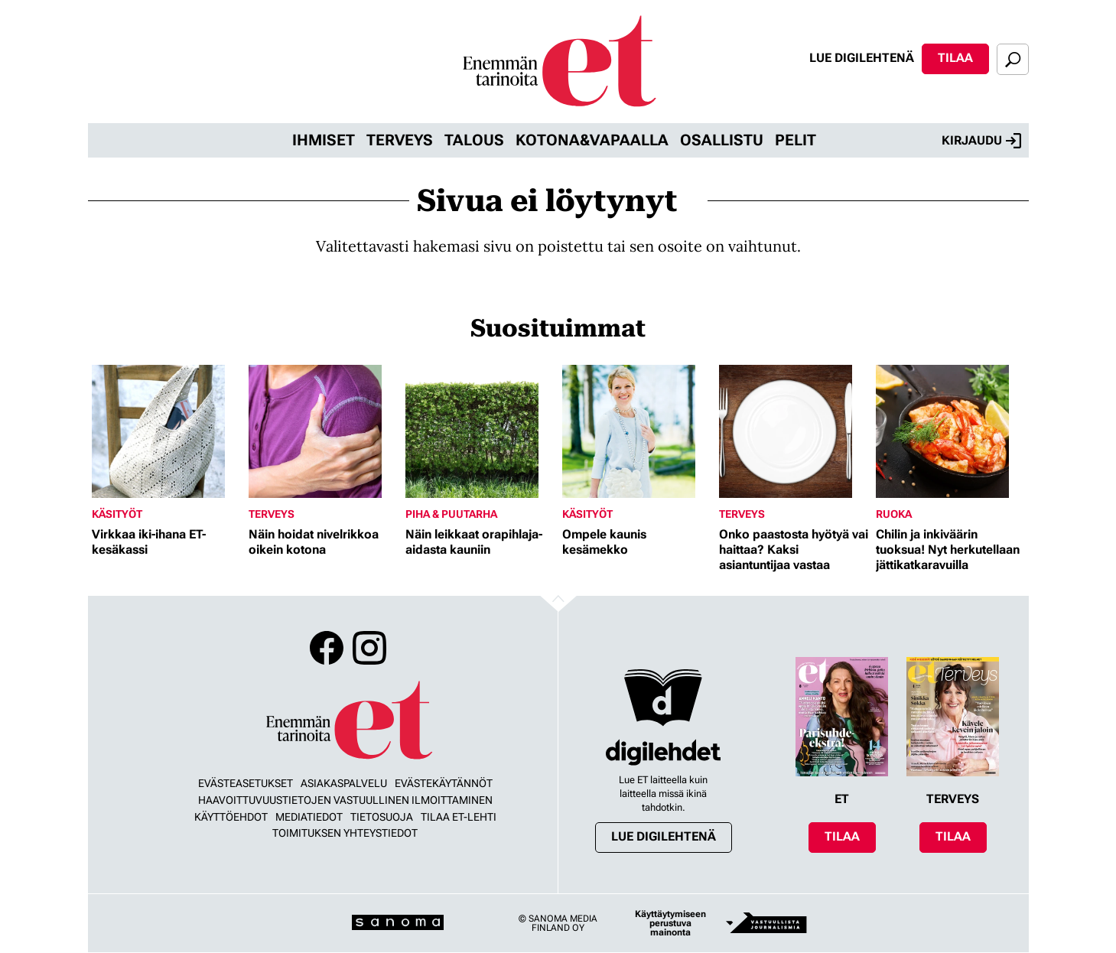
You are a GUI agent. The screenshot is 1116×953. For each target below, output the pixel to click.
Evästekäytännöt (444, 783)
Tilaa (955, 57)
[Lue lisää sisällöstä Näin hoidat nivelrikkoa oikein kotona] (323, 431)
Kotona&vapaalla (592, 140)
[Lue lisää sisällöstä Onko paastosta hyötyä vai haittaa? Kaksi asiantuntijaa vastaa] (793, 431)
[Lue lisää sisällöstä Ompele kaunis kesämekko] (636, 431)
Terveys (399, 140)
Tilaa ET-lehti (458, 817)
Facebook (326, 648)
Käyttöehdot (231, 817)
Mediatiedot (309, 817)
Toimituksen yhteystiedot (345, 833)
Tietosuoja (381, 817)
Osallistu (721, 140)
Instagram (369, 648)
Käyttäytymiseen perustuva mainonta (670, 923)
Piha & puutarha (451, 514)
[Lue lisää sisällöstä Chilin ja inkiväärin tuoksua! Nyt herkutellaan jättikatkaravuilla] (950, 431)
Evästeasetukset (245, 783)
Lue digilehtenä (861, 57)
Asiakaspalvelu (344, 783)
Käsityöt (117, 514)
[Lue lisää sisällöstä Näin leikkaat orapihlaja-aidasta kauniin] (480, 431)
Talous (474, 140)
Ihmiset (323, 140)
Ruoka (894, 514)
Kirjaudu (981, 140)
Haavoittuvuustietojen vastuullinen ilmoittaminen (345, 800)
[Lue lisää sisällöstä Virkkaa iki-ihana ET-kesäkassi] (166, 431)
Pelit (795, 140)
